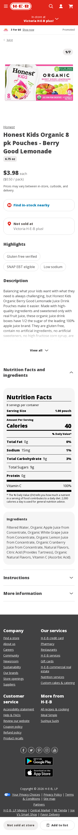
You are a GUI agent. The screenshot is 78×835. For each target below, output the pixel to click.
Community (11, 655)
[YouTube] (55, 752)
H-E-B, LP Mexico (15, 810)
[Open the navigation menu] (5, 6)
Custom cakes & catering (58, 683)
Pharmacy (47, 644)
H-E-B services (50, 655)
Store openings (13, 679)
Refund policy (12, 732)
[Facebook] (23, 752)
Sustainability (12, 667)
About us (9, 644)
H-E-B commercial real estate (56, 669)
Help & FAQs (12, 715)
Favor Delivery (50, 814)
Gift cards (47, 661)
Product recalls (13, 738)
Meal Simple (49, 715)
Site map (49, 799)
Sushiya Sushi (50, 721)
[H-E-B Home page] (21, 6)
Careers (8, 650)
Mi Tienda (60, 810)
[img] (39, 82)
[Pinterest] (39, 752)
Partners (39, 804)
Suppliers (9, 684)
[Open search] (51, 6)
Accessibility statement (18, 709)
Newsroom (11, 661)
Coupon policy (12, 727)
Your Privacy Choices (26, 794)
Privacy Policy (52, 794)
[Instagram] (47, 752)
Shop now (28, 29)
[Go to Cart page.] (71, 6)
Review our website (16, 721)
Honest (9, 127)
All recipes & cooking (55, 709)
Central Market (40, 810)
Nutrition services (52, 677)
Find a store (11, 638)
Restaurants (49, 650)
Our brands (10, 673)
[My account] (61, 6)
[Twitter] (31, 752)
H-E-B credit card (52, 638)
